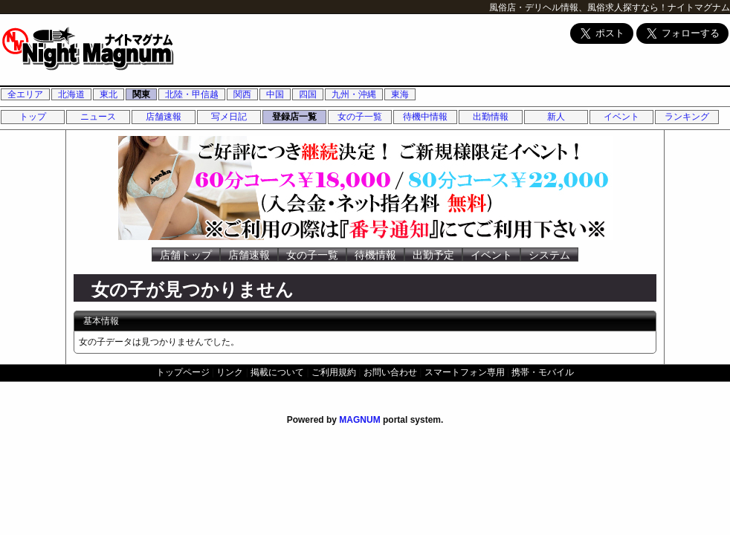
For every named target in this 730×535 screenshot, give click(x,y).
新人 (556, 116)
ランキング (687, 116)
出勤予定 (433, 255)
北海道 (71, 94)
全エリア (25, 94)
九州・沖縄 (354, 94)
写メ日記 (229, 116)
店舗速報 (163, 116)
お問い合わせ (390, 372)
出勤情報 (490, 116)
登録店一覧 (294, 116)
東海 (400, 94)
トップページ (183, 372)
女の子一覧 (359, 116)
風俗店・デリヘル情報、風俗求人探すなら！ (578, 7)
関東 (141, 94)
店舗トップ (186, 255)
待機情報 (375, 255)
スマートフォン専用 (464, 372)
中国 (275, 94)
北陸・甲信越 (192, 94)
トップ (32, 116)
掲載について (277, 372)
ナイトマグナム (699, 7)
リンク (229, 372)
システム (549, 255)
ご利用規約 (333, 372)
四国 (308, 94)
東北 (108, 94)
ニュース (98, 116)
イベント (621, 116)
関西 (242, 94)
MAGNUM (359, 420)
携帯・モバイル (542, 372)
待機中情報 (425, 116)
